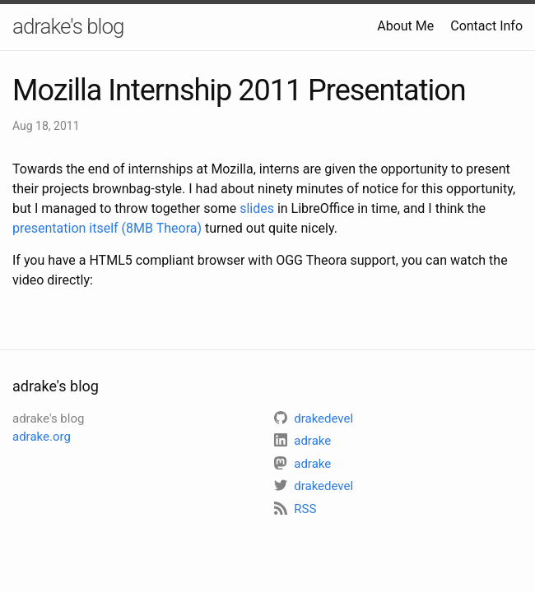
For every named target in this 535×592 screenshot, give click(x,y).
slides (257, 208)
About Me (405, 26)
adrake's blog (67, 26)
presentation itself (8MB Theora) (107, 228)
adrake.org (41, 436)
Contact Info (486, 26)
